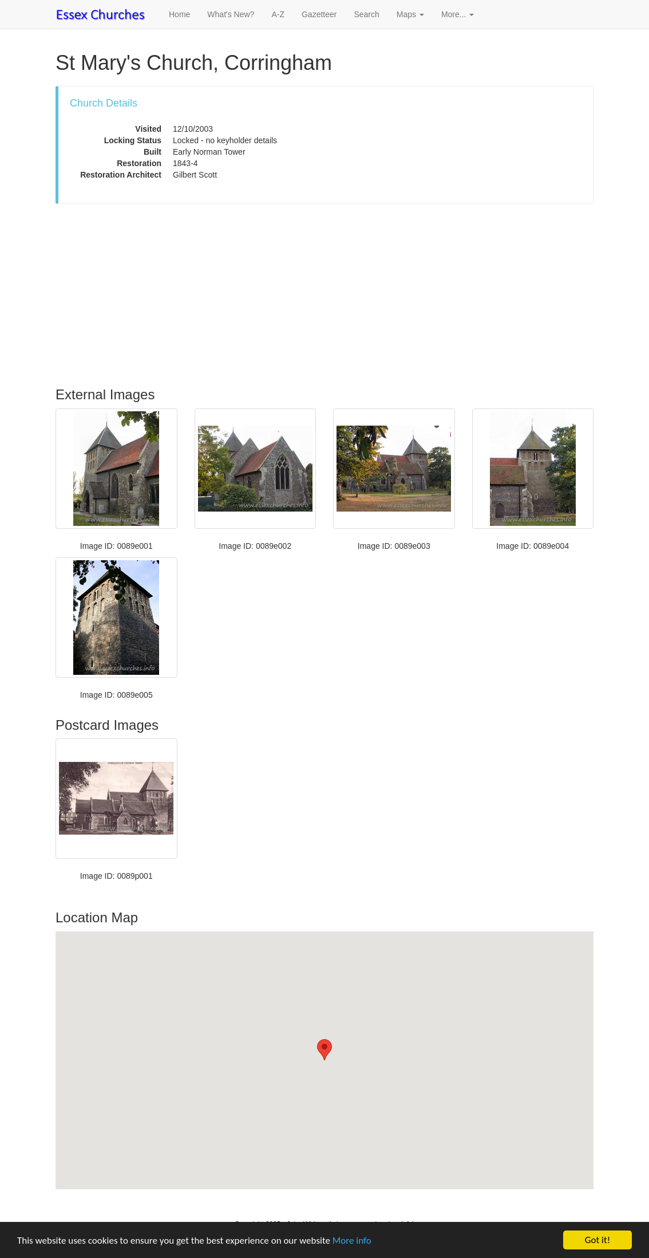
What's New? (230, 14)
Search (366, 14)
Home (179, 14)
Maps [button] (410, 14)
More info (352, 1241)
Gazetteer (319, 14)
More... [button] (457, 14)
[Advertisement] (324, 295)
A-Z (277, 14)
